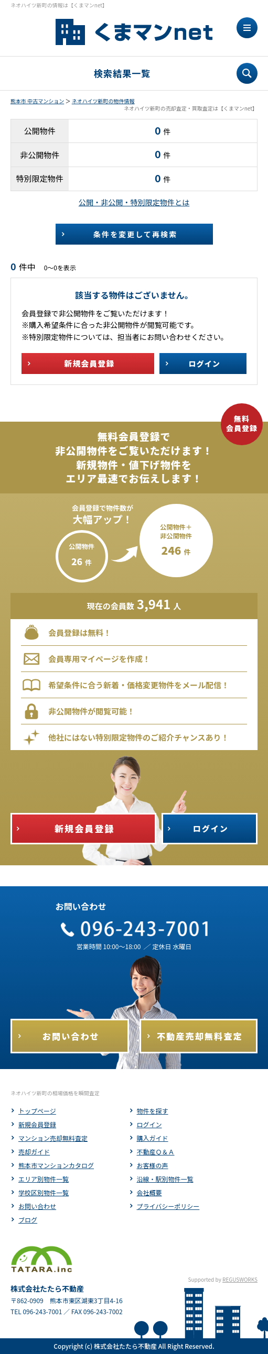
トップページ (37, 1110)
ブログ (27, 1219)
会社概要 (149, 1192)
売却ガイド (34, 1151)
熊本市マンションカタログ (56, 1165)
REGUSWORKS (240, 1279)
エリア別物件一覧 (43, 1178)
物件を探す (152, 1110)
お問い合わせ (37, 1206)
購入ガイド (152, 1137)
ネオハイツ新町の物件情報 (103, 101)
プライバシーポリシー (168, 1206)
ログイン (149, 1124)
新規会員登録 (37, 1124)
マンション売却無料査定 (53, 1137)
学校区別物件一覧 (43, 1192)
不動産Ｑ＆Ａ (156, 1151)
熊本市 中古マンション (37, 101)
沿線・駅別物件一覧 (165, 1178)
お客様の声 (152, 1165)
